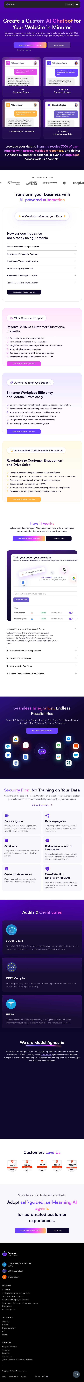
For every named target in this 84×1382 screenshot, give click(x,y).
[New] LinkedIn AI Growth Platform (17, 1359)
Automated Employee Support (15, 1299)
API (3, 1331)
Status (4, 1334)
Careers (5, 1353)
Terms (4, 1376)
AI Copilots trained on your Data (16, 1293)
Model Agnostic (9, 1309)
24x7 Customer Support (12, 1296)
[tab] (42, 636)
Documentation (9, 1328)
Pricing (5, 1324)
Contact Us (7, 1356)
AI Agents (6, 1289)
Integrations (7, 1306)
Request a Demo (9, 1346)
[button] (77, 4)
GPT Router (46, 1054)
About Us (6, 1350)
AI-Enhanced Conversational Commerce (20, 1303)
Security (5, 1321)
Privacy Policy (13, 1376)
